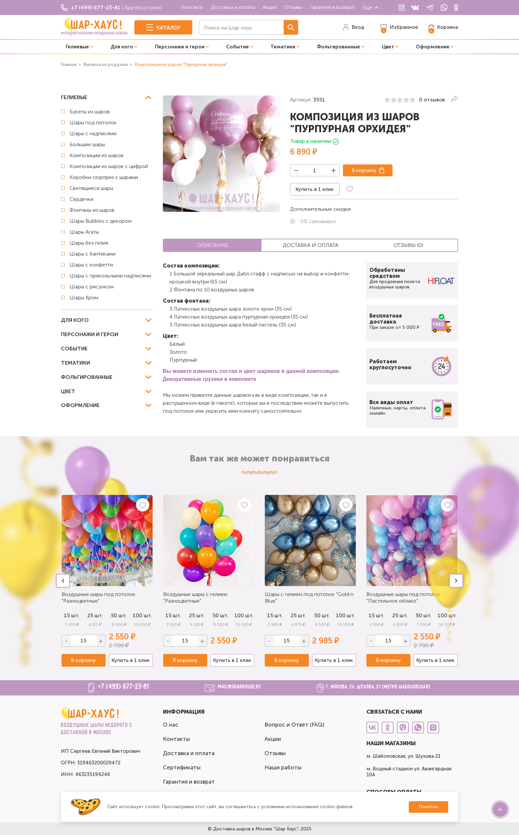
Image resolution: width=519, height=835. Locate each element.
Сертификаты (182, 767)
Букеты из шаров (90, 111)
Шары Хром (84, 297)
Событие (237, 47)
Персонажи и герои (180, 47)
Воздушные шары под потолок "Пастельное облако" (403, 597)
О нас (170, 724)
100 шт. (142, 615)
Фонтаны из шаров (92, 210)
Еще (370, 7)
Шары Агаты (84, 232)
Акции (269, 7)
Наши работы (283, 767)
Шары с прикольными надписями (110, 275)
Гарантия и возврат (332, 7)
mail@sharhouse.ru (239, 687)
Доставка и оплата (233, 7)
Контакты (192, 7)
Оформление (432, 47)
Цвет (388, 47)
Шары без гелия (89, 243)
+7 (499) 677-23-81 (123, 687)
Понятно (428, 806)
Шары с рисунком (92, 286)
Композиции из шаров (96, 155)
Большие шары (87, 144)
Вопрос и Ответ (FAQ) (294, 724)
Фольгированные (338, 47)
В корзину (364, 170)
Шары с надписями (93, 133)
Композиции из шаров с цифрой (109, 166)
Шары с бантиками (93, 254)
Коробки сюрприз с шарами (104, 177)
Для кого (122, 47)
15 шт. (173, 615)
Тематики (282, 47)
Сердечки (81, 199)
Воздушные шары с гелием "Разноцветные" (195, 597)
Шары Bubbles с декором (101, 221)
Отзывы (293, 7)
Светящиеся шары (91, 188)
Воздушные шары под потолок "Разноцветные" (98, 597)
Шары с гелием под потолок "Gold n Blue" (309, 597)
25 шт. (95, 615)
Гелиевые (77, 47)
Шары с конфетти (91, 265)
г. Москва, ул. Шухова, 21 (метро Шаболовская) (378, 687)
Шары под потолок (93, 122)
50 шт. (119, 615)
